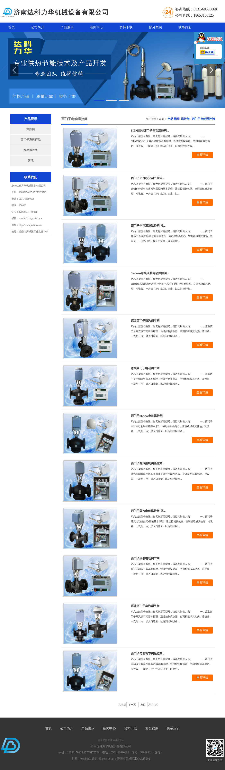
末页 (143, 704)
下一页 (132, 704)
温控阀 (30, 129)
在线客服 (207, 51)
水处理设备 (31, 150)
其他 (31, 160)
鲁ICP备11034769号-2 (111, 740)
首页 (11, 27)
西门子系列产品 (31, 139)
